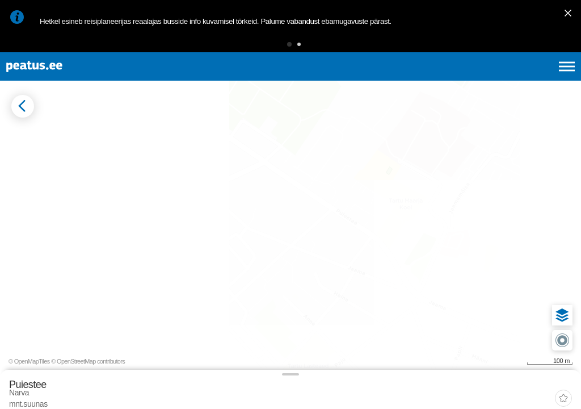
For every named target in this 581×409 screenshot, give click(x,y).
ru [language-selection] (536, 79)
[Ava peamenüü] (567, 79)
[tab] (62, 181)
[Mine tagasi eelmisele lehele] (18, 135)
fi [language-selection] (506, 79)
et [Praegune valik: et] (446, 79)
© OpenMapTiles (477, 390)
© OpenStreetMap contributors (535, 390)
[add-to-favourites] (252, 146)
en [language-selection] (477, 79)
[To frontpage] (65, 80)
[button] (272, 48)
